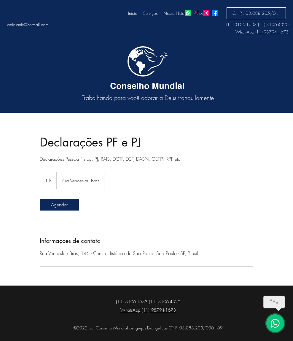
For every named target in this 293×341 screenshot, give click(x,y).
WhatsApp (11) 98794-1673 (262, 32)
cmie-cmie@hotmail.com (27, 24)
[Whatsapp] (188, 13)
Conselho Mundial (147, 86)
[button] (256, 13)
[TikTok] (197, 13)
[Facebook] (215, 13)
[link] (59, 205)
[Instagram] (206, 13)
